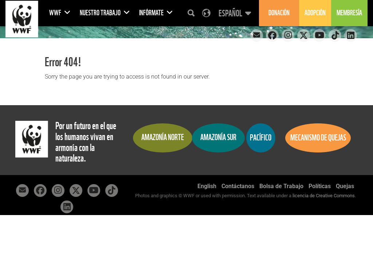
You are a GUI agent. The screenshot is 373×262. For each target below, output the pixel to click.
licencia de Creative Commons (323, 195)
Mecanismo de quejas (318, 138)
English (206, 186)
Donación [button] (279, 13)
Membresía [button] (349, 13)
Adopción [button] (315, 13)
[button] (234, 13)
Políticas (320, 186)
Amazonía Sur (218, 137)
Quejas (345, 186)
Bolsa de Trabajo (281, 186)
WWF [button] (60, 13)
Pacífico (260, 138)
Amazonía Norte (162, 137)
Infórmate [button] (156, 13)
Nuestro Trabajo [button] (105, 13)
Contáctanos (237, 186)
